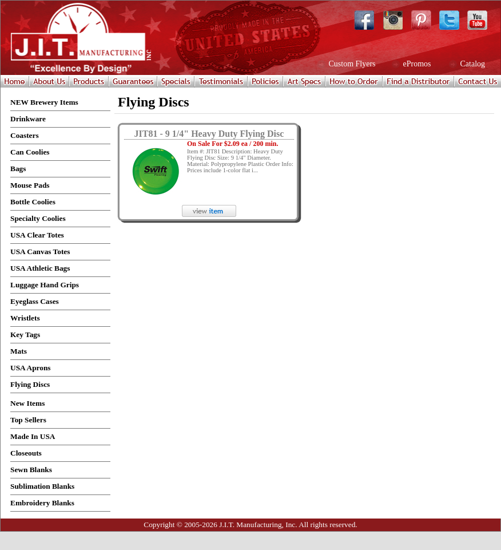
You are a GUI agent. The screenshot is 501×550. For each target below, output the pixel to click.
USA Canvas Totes (40, 251)
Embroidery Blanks (42, 502)
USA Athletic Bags (40, 268)
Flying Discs (30, 384)
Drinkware (28, 118)
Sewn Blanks (31, 469)
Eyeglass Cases (34, 301)
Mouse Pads (30, 185)
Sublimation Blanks (42, 486)
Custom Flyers (351, 64)
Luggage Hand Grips (44, 284)
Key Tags (25, 334)
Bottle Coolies (32, 201)
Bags (18, 168)
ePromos (416, 64)
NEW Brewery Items (44, 102)
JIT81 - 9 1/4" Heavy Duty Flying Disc (209, 134)
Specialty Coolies (38, 218)
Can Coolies (30, 152)
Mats (18, 351)
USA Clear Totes (37, 235)
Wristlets (25, 318)
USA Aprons (30, 367)
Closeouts (26, 453)
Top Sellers (28, 420)
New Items (27, 403)
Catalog (471, 64)
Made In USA (32, 436)
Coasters (24, 135)
